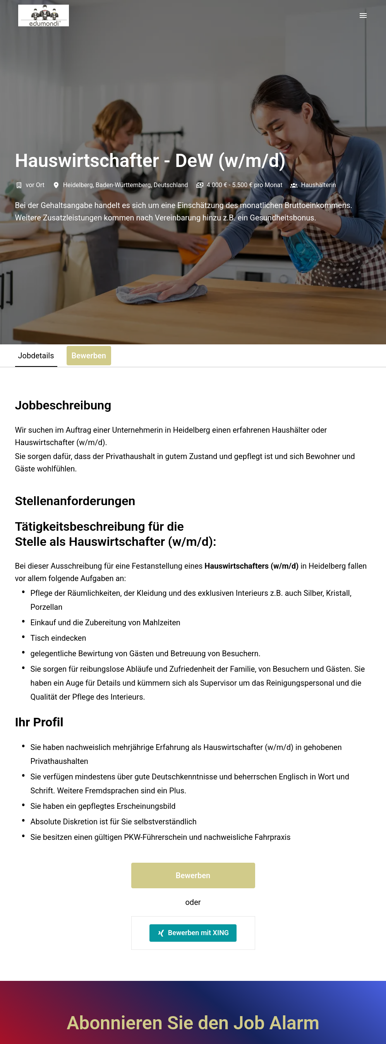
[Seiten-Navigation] (363, 15)
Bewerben (193, 875)
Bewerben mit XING (193, 933)
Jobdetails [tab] (36, 355)
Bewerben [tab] (89, 355)
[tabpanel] (193, 674)
